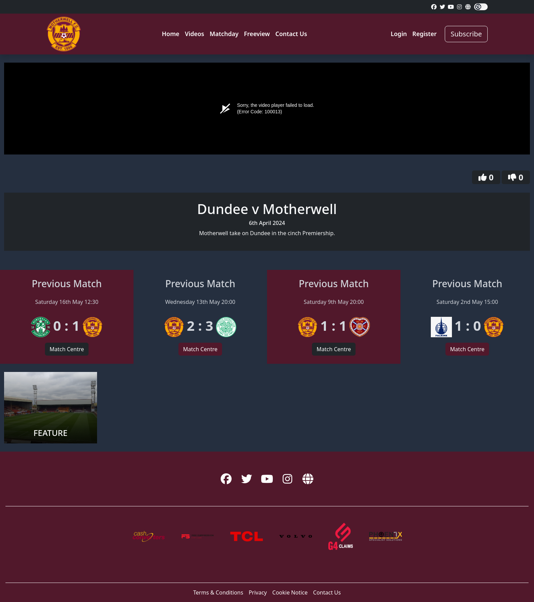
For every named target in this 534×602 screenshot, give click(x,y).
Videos (194, 34)
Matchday (224, 34)
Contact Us (291, 34)
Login (399, 34)
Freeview (257, 34)
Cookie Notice (290, 592)
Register (424, 34)
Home (170, 34)
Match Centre (66, 349)
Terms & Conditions (218, 592)
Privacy (258, 592)
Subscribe (466, 33)
